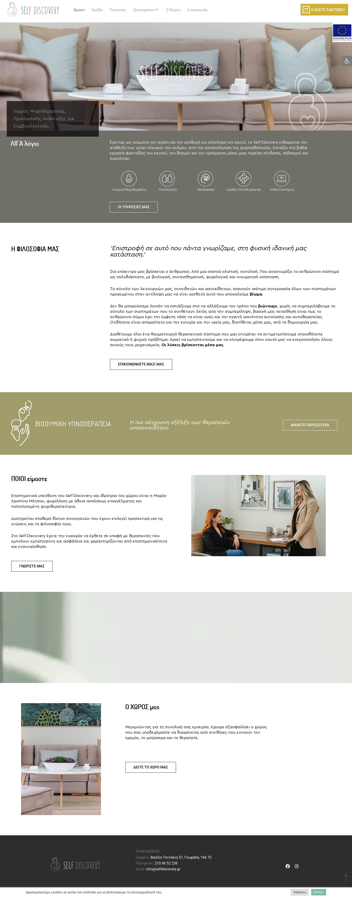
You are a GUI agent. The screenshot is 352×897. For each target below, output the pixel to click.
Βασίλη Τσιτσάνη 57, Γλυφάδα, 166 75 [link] (181, 857)
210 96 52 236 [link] (166, 863)
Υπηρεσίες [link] (118, 9)
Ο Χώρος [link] (173, 9)
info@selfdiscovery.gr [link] (163, 869)
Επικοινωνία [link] (197, 9)
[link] (347, 61)
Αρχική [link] (79, 9)
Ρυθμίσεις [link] (299, 892)
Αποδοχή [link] (318, 892)
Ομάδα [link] (97, 9)
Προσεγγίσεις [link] (145, 9)
